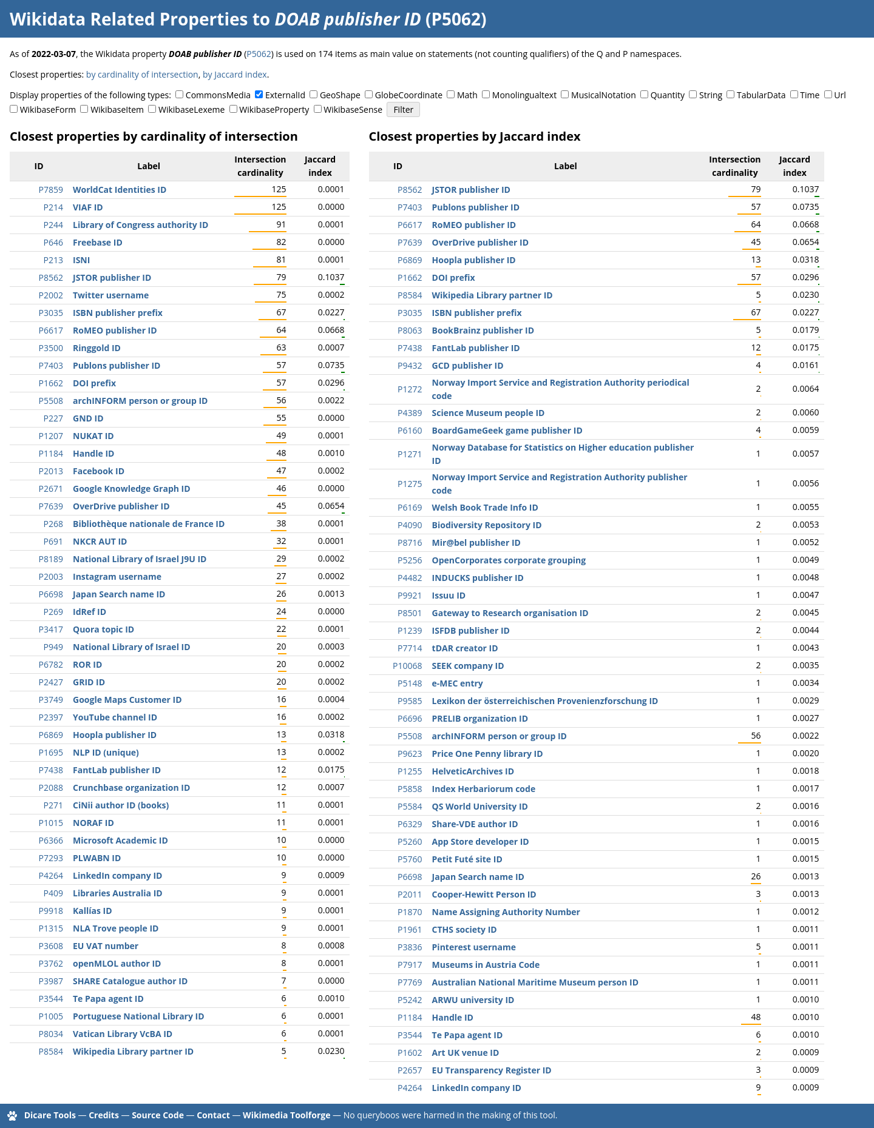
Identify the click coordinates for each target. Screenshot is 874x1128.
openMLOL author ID (117, 963)
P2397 (51, 717)
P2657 (410, 1070)
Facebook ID (98, 471)
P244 (53, 224)
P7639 (51, 506)
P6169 (410, 507)
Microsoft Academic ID (120, 840)
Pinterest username (474, 947)
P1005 (51, 1016)
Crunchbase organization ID (131, 787)
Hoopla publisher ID (115, 734)
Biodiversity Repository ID (487, 525)
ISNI (81, 260)
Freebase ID (98, 242)
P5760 (410, 859)
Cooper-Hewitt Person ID (484, 894)
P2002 (51, 295)
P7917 (410, 964)
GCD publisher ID (468, 365)
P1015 (51, 822)
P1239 (410, 630)
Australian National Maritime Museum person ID (535, 982)
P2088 (51, 787)
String (710, 95)
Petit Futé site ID (467, 859)
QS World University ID (480, 806)
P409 (53, 893)
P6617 (51, 330)
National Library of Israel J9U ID (139, 559)
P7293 (51, 858)
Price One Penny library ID (487, 753)
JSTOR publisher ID (112, 277)
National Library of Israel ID (132, 647)
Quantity (668, 95)
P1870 (410, 912)
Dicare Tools (50, 1115)
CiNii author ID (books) (121, 805)
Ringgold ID (97, 348)
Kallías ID (92, 910)
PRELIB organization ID (480, 718)
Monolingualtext (524, 95)
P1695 (51, 752)
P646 (53, 242)
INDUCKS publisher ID (478, 577)
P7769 (410, 982)
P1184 (51, 453)
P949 (53, 647)
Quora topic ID (103, 629)
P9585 (410, 701)
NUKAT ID (93, 435)
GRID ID (89, 682)
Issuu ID (449, 595)
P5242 (410, 999)
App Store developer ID (480, 841)
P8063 (410, 330)
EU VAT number (105, 946)
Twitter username (111, 295)
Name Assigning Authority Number (506, 912)
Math (467, 95)
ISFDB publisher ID (471, 630)
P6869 (51, 734)
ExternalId (285, 95)
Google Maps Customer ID (127, 699)
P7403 (51, 365)
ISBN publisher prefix (118, 312)
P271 (53, 805)
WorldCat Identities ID (119, 189)
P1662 (51, 383)
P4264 (51, 875)
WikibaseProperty (274, 109)
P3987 (51, 981)
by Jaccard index (235, 74)
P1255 (410, 771)
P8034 (51, 1033)
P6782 (51, 664)
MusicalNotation (603, 95)
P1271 (410, 454)
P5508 (51, 400)
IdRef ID (89, 611)
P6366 (51, 840)
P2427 (51, 682)
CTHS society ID (464, 929)
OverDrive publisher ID (121, 506)
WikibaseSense (353, 109)
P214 (53, 207)
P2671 (51, 488)
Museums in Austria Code (486, 964)
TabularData (761, 95)
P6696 (410, 718)
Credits (104, 1115)
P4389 (410, 412)
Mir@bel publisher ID (476, 542)
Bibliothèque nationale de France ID (149, 523)
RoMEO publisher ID (115, 330)
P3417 (51, 629)
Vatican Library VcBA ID (122, 1033)
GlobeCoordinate (408, 95)
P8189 (51, 559)
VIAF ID (88, 207)
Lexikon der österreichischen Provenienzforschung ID (545, 701)
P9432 (410, 365)
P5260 (410, 841)
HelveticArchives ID (473, 771)
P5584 (410, 806)
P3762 (51, 963)
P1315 (51, 928)
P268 (53, 523)
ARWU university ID (473, 999)
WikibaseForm (48, 109)
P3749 (51, 699)
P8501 (410, 613)
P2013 (51, 471)
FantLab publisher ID (117, 770)
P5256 (410, 560)
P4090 (410, 525)
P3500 (51, 348)
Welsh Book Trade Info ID (485, 507)
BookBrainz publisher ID (483, 330)
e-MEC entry (457, 683)
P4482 (410, 577)
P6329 (410, 824)
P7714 (410, 648)
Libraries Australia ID (118, 893)
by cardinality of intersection (142, 74)
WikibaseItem (117, 109)
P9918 (51, 910)
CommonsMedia (218, 95)
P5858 (410, 788)
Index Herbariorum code (484, 788)
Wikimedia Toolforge (286, 1115)
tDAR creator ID (465, 648)
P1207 (51, 435)
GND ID (88, 418)
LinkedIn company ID (117, 875)
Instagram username (117, 576)
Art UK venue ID (466, 1052)
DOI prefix (94, 383)
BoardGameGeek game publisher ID (507, 430)
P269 (53, 611)
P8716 (410, 542)
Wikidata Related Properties (129, 18)
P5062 (258, 53)
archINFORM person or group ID (140, 400)
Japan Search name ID (119, 594)
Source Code (158, 1115)
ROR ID (87, 664)
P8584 (51, 1051)
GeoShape (340, 95)
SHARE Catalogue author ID (130, 981)
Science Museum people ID (488, 412)
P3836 (410, 947)
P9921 (410, 595)
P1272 (410, 389)
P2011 (410, 894)
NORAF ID (93, 822)
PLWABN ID (97, 858)
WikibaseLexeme (191, 109)
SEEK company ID (468, 665)
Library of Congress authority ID (140, 224)
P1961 (410, 929)
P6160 (410, 430)
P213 (53, 260)
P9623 (410, 753)
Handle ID (93, 453)
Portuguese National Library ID (139, 1016)
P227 (53, 418)
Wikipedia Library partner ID (133, 1051)
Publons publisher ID (116, 365)
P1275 (410, 483)
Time (809, 95)
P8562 (51, 277)
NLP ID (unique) (106, 752)
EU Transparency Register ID (492, 1070)
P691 (53, 541)
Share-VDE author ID (475, 824)
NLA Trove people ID (115, 928)
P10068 (407, 665)
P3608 (51, 946)
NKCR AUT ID (100, 541)
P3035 (51, 312)
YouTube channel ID (115, 717)
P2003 (51, 576)
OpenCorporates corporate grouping (509, 560)
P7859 (51, 189)
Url (839, 95)
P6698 (51, 594)
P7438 (51, 770)
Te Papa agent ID (108, 998)
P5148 (410, 683)
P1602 (410, 1052)
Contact (213, 1115)
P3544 (51, 998)
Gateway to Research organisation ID (510, 613)
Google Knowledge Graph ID (132, 488)
